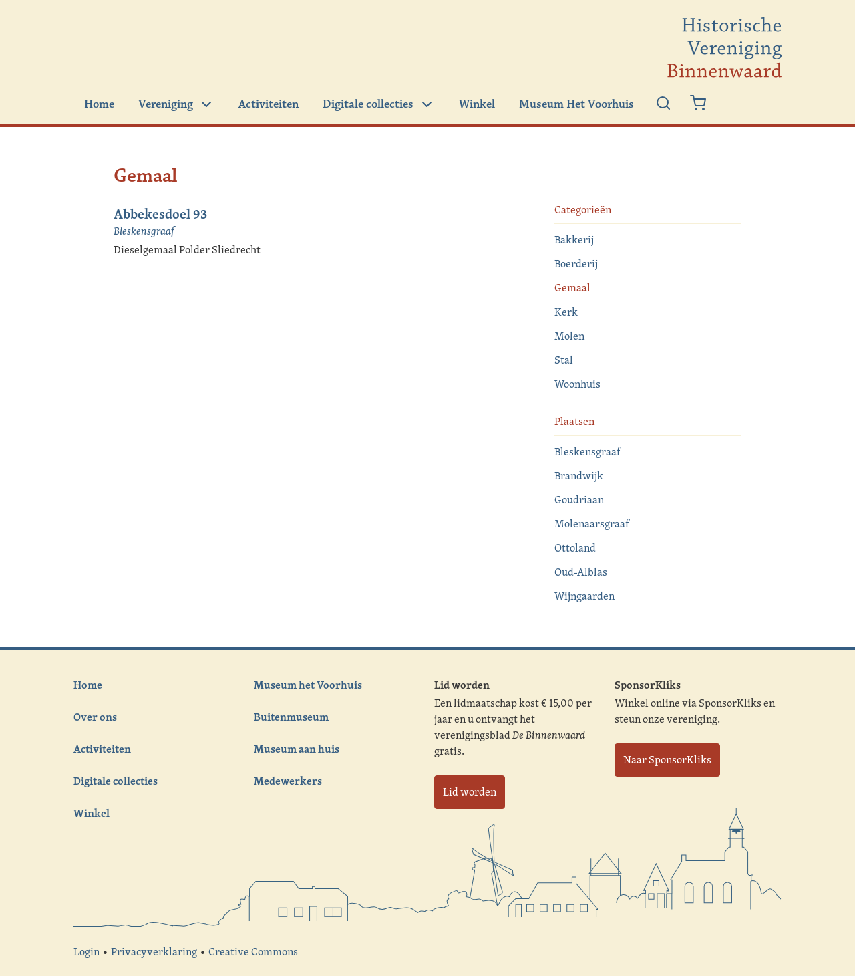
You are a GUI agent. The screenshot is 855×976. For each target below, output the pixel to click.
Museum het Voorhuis (308, 685)
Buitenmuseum (291, 717)
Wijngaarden (584, 596)
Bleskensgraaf (144, 231)
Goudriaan (579, 499)
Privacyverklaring (154, 951)
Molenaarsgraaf (591, 523)
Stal (563, 360)
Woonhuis (577, 384)
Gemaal (572, 287)
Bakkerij (574, 239)
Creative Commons (253, 951)
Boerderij (576, 263)
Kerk (566, 312)
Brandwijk (578, 475)
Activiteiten (268, 104)
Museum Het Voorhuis (576, 104)
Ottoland (575, 548)
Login (86, 951)
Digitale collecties (379, 104)
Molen (569, 336)
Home (99, 104)
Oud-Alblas (580, 572)
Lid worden (469, 792)
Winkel (477, 104)
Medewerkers (288, 781)
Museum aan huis (296, 749)
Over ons (95, 717)
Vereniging (176, 104)
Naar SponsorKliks (667, 759)
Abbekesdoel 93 (160, 213)
